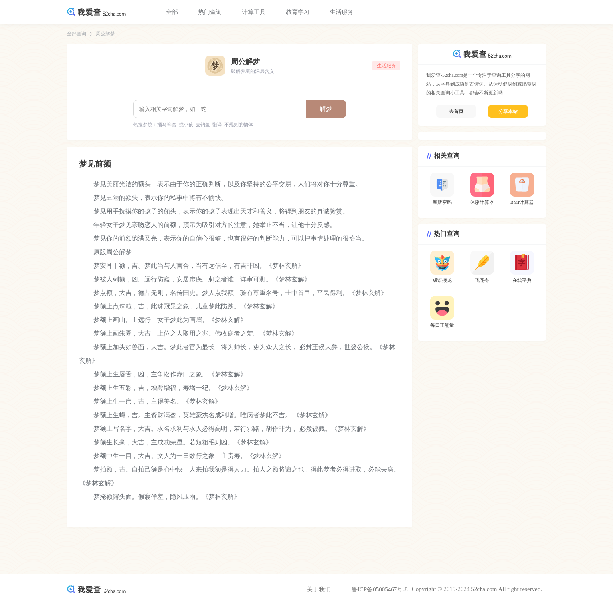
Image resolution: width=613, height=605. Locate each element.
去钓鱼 (203, 124)
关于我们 (319, 589)
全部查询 (76, 33)
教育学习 (298, 12)
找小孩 (186, 124)
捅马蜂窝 (166, 124)
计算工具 (254, 12)
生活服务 (342, 12)
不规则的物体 (238, 124)
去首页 (456, 111)
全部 (172, 12)
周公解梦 (105, 33)
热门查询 (210, 12)
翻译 (217, 124)
